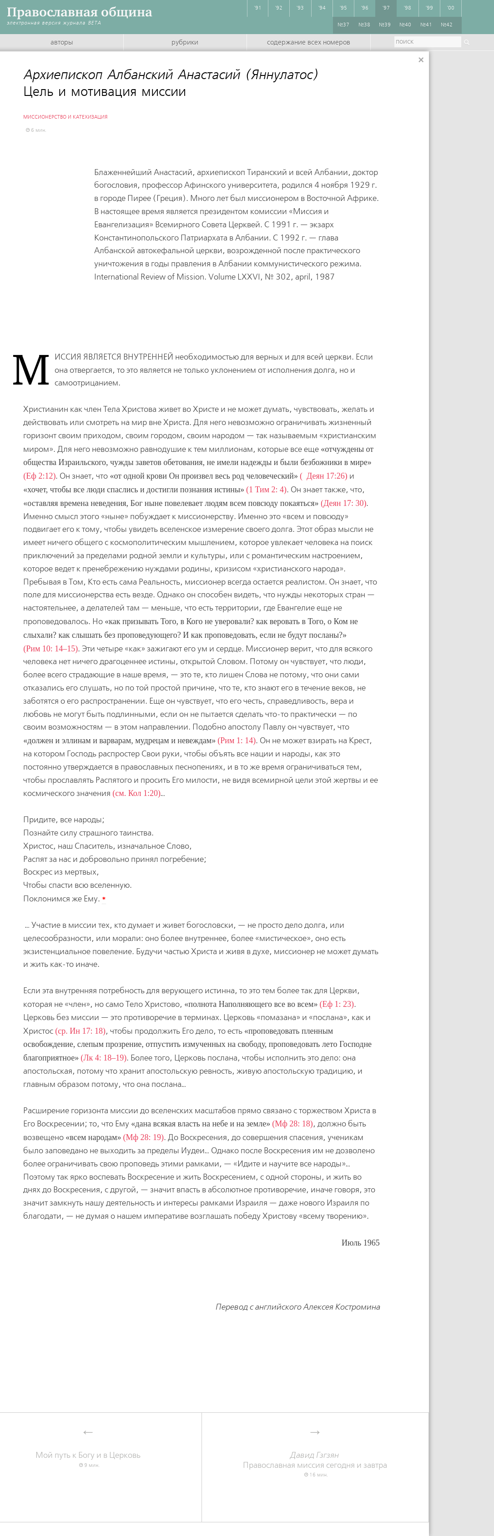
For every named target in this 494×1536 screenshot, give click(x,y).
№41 (426, 25)
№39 (385, 25)
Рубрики (184, 43)
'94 (322, 8)
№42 (447, 25)
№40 (405, 25)
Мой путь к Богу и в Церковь (88, 1455)
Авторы (61, 43)
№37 (343, 25)
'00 (450, 8)
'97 (386, 8)
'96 (364, 8)
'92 (278, 8)
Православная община (79, 12)
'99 (429, 8)
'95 (343, 8)
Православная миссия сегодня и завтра (315, 1460)
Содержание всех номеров (308, 43)
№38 (364, 25)
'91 (258, 8)
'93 (300, 8)
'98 (407, 8)
